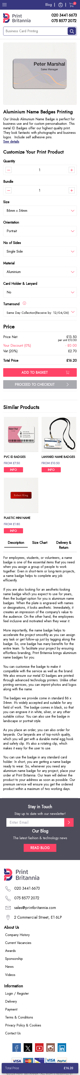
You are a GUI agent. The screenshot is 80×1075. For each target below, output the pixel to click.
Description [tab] (16, 542)
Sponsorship (14, 958)
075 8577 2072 (63, 21)
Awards (10, 950)
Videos (10, 974)
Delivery (11, 1001)
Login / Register (17, 993)
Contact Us (13, 1033)
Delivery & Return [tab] (63, 545)
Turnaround (14, 303)
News (9, 966)
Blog (48, 4)
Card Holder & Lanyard (20, 283)
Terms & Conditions (19, 1017)
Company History (17, 934)
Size (6, 202)
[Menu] (4, 5)
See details (11, 141)
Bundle (8, 181)
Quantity (9, 161)
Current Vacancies (18, 942)
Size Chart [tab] (39, 542)
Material (9, 263)
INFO (13, 470)
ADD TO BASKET (45, 372)
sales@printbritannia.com (35, 907)
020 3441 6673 (64, 15)
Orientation (11, 222)
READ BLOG (40, 847)
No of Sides (12, 242)
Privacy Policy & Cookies (23, 1025)
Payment (11, 1009)
